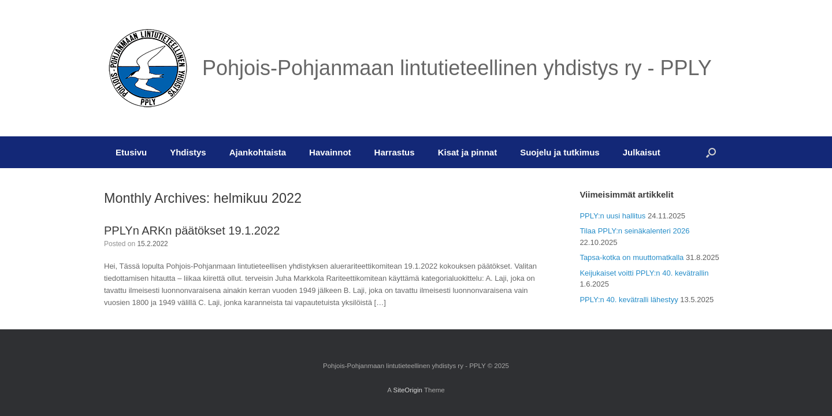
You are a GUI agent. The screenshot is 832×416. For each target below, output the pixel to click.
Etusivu (131, 152)
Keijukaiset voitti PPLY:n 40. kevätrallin (644, 273)
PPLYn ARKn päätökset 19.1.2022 (192, 230)
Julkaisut (641, 152)
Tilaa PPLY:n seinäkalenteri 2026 (634, 230)
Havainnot (330, 152)
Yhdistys (188, 152)
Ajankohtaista (257, 152)
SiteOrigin (407, 390)
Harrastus (394, 152)
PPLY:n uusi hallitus (612, 215)
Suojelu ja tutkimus (560, 152)
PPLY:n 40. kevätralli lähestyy (629, 299)
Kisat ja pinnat (467, 152)
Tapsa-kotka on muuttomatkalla (632, 257)
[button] (711, 152)
